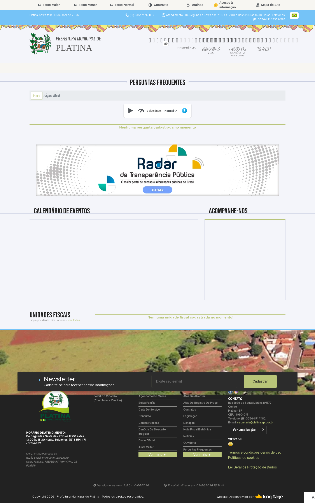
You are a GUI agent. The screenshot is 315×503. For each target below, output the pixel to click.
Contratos (189, 409)
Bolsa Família (146, 403)
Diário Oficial (146, 440)
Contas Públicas (148, 423)
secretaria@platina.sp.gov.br (255, 422)
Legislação (190, 416)
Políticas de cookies (243, 458)
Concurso (144, 416)
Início (36, 95)
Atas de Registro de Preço (200, 403)
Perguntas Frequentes (197, 449)
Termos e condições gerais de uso (254, 452)
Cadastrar (260, 381)
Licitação (189, 423)
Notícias (188, 436)
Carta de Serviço (149, 409)
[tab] (165, 43)
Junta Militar (145, 447)
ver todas (74, 320)
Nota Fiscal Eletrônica (197, 429)
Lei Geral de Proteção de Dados (252, 467)
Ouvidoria (189, 443)
